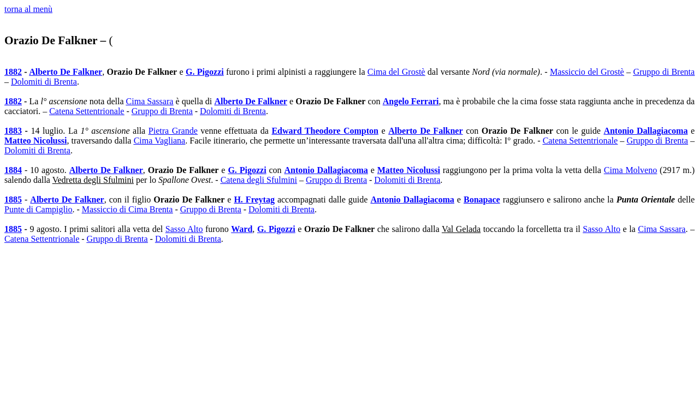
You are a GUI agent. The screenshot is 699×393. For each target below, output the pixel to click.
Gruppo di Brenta (664, 71)
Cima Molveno (630, 170)
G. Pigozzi (205, 71)
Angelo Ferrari (411, 101)
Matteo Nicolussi (35, 140)
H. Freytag (254, 199)
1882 (13, 71)
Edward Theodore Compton (324, 130)
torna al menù (28, 9)
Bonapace (482, 199)
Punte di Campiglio (38, 209)
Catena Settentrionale (86, 111)
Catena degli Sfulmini (259, 179)
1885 (13, 199)
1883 (13, 130)
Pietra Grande (173, 130)
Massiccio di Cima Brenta (127, 209)
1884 (13, 170)
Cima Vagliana (160, 140)
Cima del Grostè (396, 71)
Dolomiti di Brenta (44, 81)
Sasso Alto (184, 229)
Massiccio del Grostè (587, 71)
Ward (241, 229)
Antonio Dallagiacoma (645, 130)
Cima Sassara (150, 101)
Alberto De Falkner (65, 71)
